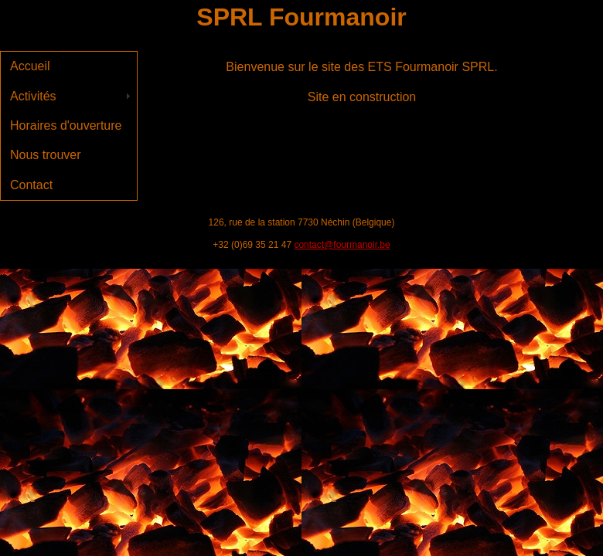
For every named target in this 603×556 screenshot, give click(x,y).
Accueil (30, 66)
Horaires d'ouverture (65, 125)
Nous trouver (45, 154)
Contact (31, 185)
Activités (33, 96)
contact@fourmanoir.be (342, 244)
